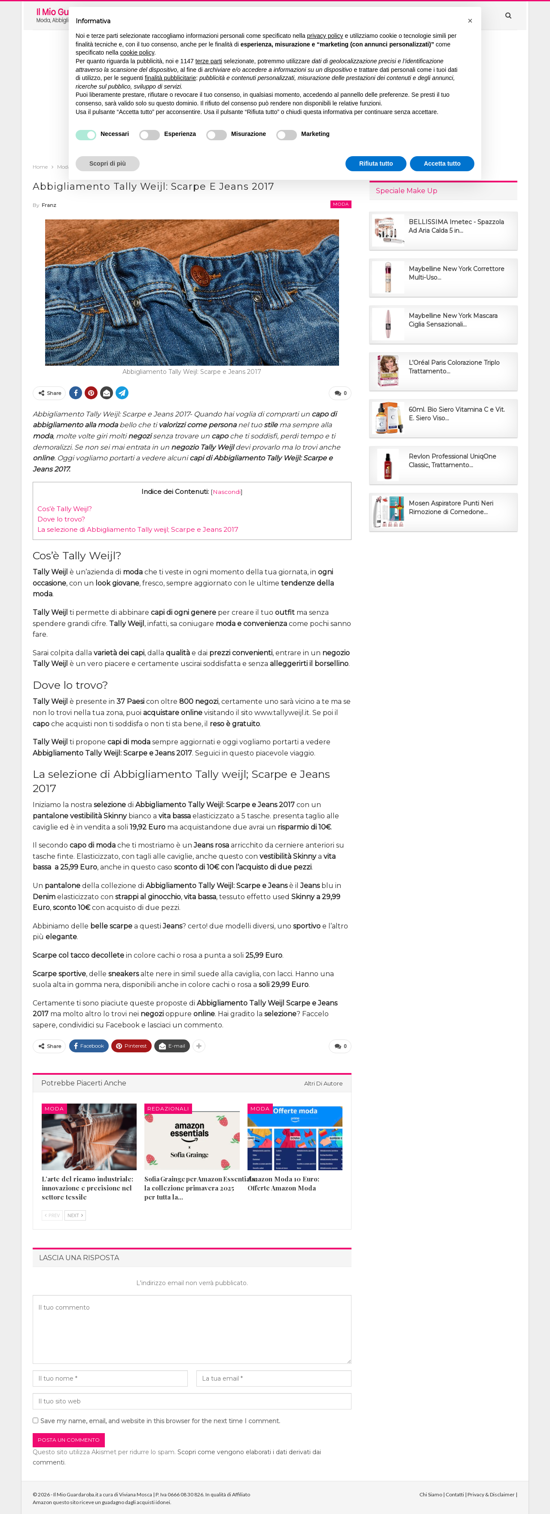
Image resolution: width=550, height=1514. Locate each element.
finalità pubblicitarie (170, 77)
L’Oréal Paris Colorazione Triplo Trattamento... (454, 367)
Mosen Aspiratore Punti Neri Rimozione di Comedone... (451, 508)
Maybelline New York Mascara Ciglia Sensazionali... (453, 320)
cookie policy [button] (137, 52)
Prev (52, 1213)
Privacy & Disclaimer (491, 1492)
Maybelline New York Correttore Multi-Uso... (456, 273)
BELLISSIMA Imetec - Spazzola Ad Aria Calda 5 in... (456, 226)
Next (75, 1213)
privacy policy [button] (325, 35)
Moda (341, 204)
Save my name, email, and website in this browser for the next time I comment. (160, 1419)
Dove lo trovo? (61, 518)
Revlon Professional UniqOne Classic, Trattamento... (452, 461)
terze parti (209, 61)
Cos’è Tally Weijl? (64, 508)
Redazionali (168, 1106)
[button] (470, 21)
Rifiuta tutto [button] (376, 163)
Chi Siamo (430, 1492)
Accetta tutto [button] (442, 163)
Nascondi (227, 490)
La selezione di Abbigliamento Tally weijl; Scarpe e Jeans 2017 (137, 528)
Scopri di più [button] (107, 163)
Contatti (455, 1492)
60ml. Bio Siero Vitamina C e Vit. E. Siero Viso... (457, 414)
